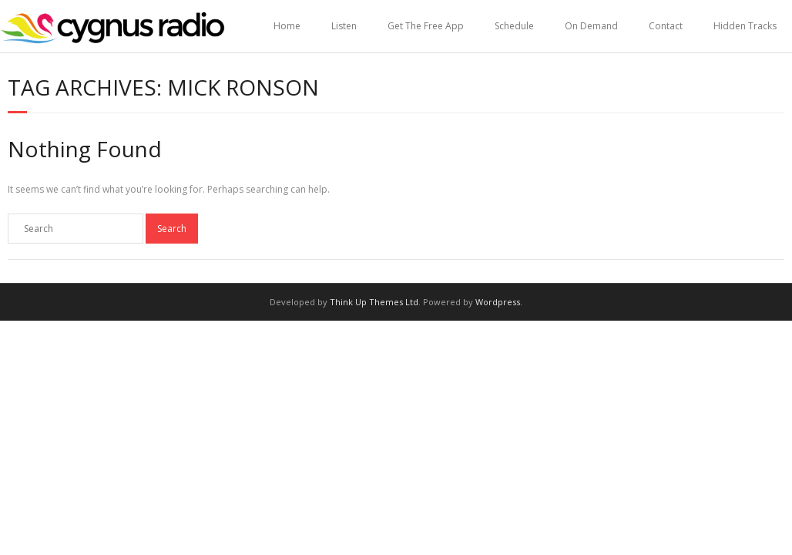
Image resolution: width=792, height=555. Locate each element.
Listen (344, 25)
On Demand (591, 25)
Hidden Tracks (745, 25)
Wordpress (497, 302)
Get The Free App (426, 25)
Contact (666, 25)
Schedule (514, 25)
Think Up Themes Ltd (374, 302)
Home (287, 25)
